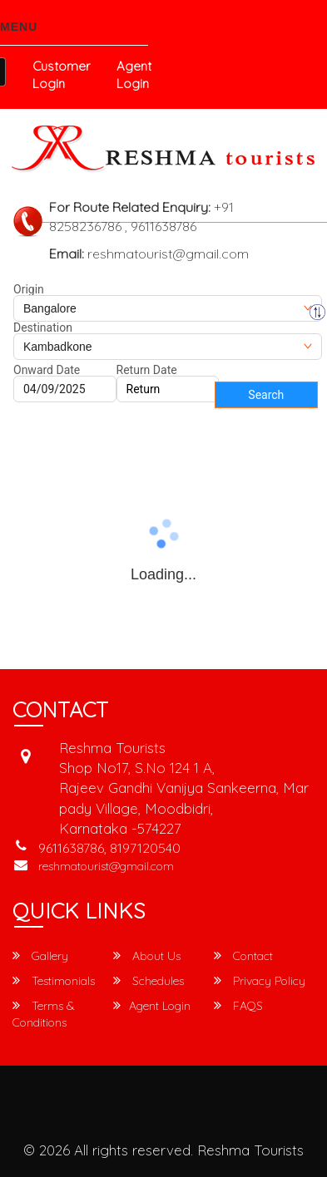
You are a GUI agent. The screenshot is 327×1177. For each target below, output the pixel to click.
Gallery (40, 955)
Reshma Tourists (250, 1150)
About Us (147, 955)
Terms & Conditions (43, 1014)
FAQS (238, 1005)
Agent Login (133, 74)
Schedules (148, 980)
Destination (42, 327)
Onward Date (46, 370)
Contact (243, 955)
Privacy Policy (259, 980)
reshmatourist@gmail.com (106, 866)
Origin (28, 289)
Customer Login (61, 74)
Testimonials (53, 980)
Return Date (146, 370)
